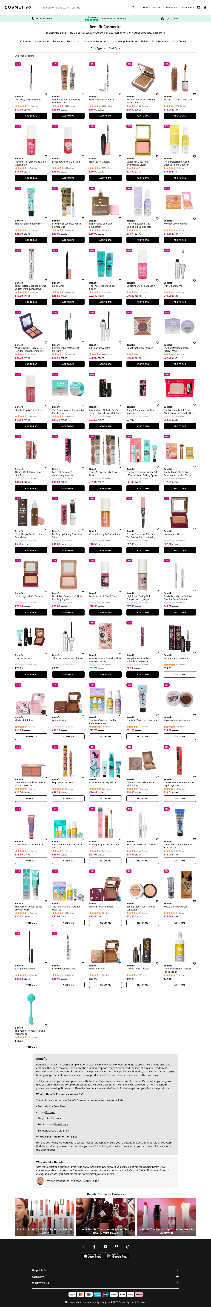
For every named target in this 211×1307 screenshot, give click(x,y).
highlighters (121, 32)
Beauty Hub (187, 7)
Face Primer (61, 1124)
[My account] (205, 7)
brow (171, 1071)
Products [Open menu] (158, 7)
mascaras (86, 32)
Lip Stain (64, 1130)
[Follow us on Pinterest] (116, 1246)
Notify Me (179, 674)
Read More (159, 32)
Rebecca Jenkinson (70, 1181)
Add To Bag (31, 115)
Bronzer (50, 1112)
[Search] (133, 7)
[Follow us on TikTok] (127, 1246)
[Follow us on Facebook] (94, 1246)
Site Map (141, 1302)
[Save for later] (43, 92)
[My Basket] (198, 7)
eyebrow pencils (102, 32)
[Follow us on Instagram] (83, 1246)
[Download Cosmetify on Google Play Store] (117, 1255)
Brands (146, 7)
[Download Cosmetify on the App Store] (92, 1255)
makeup (63, 1068)
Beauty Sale (172, 7)
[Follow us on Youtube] (105, 1246)
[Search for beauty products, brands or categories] (88, 7)
